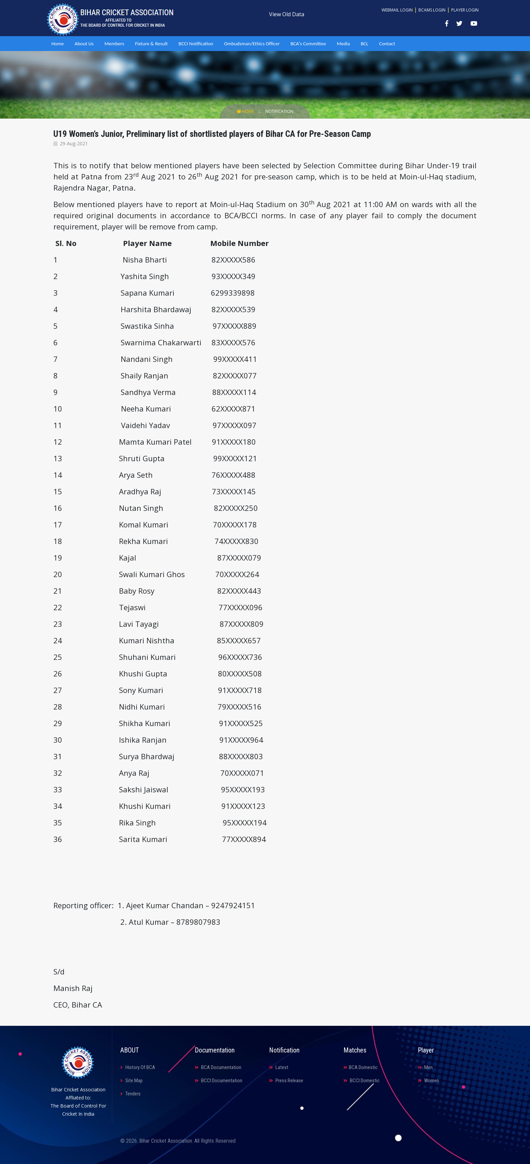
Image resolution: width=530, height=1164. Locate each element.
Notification (279, 111)
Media (343, 44)
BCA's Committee (308, 44)
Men (425, 1067)
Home (57, 44)
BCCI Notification (195, 44)
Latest (278, 1067)
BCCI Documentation (218, 1081)
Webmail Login (397, 10)
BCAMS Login (431, 10)
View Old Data (286, 14)
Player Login (465, 10)
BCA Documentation (218, 1067)
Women (428, 1081)
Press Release (286, 1081)
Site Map (131, 1081)
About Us (84, 44)
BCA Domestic (360, 1067)
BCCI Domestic (361, 1081)
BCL (364, 44)
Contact (387, 44)
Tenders (130, 1094)
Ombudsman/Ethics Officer (252, 44)
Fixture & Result (151, 44)
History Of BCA (137, 1067)
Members (114, 44)
